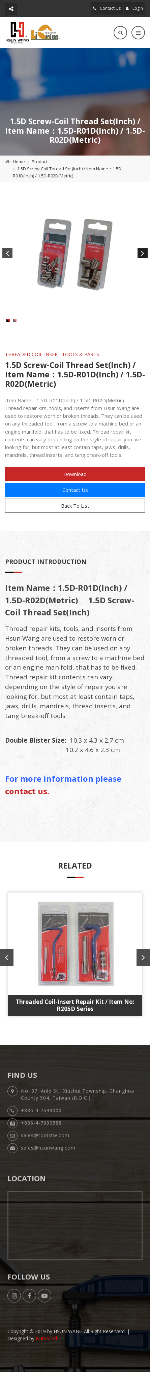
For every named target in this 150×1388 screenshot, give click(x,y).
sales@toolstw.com (45, 1157)
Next (143, 253)
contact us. (27, 809)
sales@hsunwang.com (48, 1169)
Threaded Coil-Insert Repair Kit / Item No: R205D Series (75, 1023)
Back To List (75, 523)
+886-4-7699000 (41, 1132)
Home (19, 162)
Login (134, 8)
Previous (7, 253)
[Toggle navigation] (138, 32)
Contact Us (107, 8)
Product (40, 162)
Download (75, 492)
